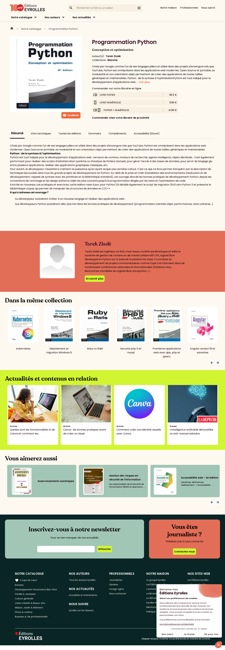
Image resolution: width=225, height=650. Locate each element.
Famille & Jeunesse (26, 595)
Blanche (112, 60)
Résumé (17, 133)
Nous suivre (208, 8)
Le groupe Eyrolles (156, 580)
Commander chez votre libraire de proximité (120, 118)
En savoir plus (94, 278)
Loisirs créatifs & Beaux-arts (32, 605)
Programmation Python (63, 29)
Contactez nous (184, 551)
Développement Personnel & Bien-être (39, 590)
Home (12, 28)
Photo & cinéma (25, 616)
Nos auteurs (52, 17)
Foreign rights (120, 590)
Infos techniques (41, 133)
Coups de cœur (27, 580)
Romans (20, 585)
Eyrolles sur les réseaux (86, 612)
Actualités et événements (87, 596)
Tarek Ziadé (113, 56)
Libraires (117, 585)
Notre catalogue (21, 17)
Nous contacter (121, 595)
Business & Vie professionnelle (33, 621)
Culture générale (25, 600)
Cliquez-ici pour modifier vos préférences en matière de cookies (176, 643)
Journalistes (119, 580)
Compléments (117, 133)
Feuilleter (71, 115)
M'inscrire (104, 549)
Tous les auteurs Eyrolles (87, 580)
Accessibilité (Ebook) (147, 133)
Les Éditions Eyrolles (198, 580)
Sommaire (94, 133)
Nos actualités (82, 17)
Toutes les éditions (69, 133)
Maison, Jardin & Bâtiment (31, 611)
